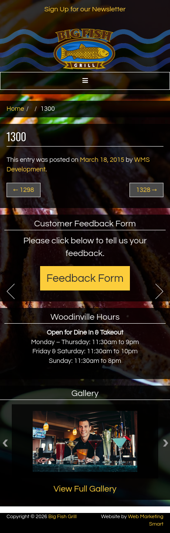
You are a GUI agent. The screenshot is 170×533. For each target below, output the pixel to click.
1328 (146, 190)
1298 (23, 190)
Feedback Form (85, 278)
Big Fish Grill (62, 516)
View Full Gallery (85, 489)
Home (15, 109)
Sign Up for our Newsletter (85, 9)
